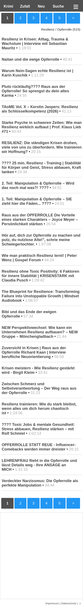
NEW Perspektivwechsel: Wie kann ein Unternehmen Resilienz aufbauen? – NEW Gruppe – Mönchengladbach (40, 332)
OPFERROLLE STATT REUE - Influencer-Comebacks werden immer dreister (39, 447)
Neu (41, 6)
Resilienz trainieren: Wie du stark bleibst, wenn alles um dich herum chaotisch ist (39, 408)
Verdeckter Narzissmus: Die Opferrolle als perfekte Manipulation (40, 483)
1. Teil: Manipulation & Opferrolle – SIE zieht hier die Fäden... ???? (37, 201)
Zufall (24, 6)
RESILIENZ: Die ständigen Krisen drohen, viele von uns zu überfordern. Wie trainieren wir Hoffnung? (42, 147)
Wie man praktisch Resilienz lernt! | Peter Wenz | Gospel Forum (39, 257)
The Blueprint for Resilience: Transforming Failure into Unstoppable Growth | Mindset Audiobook (41, 296)
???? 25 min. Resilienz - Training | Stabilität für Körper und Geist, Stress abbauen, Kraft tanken (41, 167)
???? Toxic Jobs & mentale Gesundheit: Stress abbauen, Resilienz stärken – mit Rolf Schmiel (38, 429)
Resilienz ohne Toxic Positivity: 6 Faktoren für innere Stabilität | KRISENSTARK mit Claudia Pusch (40, 275)
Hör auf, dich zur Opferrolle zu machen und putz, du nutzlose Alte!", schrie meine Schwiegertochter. (41, 239)
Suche (57, 6)
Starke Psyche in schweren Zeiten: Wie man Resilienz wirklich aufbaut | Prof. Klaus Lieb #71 (42, 127)
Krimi (7, 6)
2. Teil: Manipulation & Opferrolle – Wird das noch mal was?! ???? (38, 185)
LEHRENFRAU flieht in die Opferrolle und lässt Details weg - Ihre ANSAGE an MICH (39, 465)
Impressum (52, 603)
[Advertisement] (41, 556)
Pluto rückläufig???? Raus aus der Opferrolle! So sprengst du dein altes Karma (35, 91)
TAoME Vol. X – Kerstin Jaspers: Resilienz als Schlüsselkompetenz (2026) (40, 109)
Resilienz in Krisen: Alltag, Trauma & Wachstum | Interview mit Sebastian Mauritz (35, 43)
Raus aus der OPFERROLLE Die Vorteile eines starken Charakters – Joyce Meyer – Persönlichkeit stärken (40, 219)
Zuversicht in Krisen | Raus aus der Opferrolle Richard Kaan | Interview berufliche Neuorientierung (34, 352)
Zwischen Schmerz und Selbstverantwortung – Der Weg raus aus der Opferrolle (39, 388)
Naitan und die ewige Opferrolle (30, 59)
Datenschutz (68, 603)
